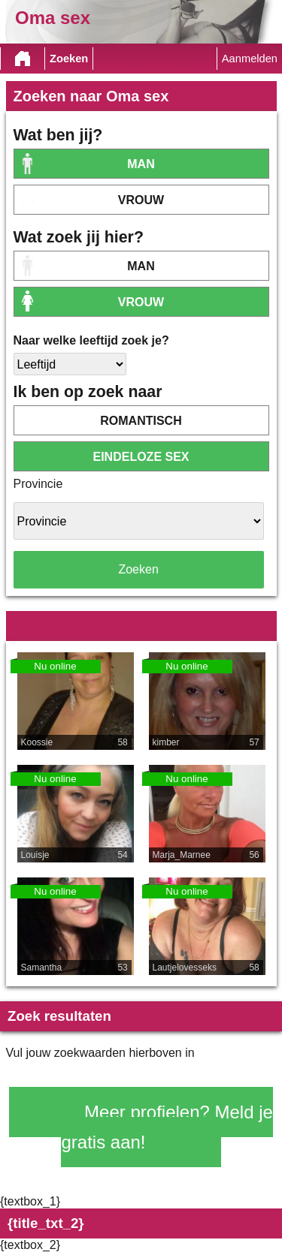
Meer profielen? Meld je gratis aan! (166, 1127)
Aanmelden (249, 59)
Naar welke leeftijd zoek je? (91, 340)
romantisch (140, 420)
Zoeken (69, 59)
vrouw (141, 200)
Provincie (38, 483)
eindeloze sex (140, 456)
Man (140, 164)
